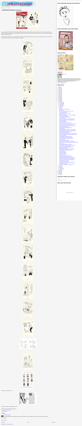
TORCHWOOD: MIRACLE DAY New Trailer (66, 156)
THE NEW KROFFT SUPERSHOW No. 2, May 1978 (67, 129)
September (61, 105)
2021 (59, 91)
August (60, 106)
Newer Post (3, 422)
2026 (59, 86)
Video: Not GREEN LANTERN (64, 132)
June (60, 108)
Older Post (53, 422)
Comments (60, 180)
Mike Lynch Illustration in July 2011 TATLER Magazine (67, 130)
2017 (59, 95)
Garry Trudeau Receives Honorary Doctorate (66, 138)
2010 (59, 170)
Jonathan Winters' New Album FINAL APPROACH (67, 162)
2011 (59, 101)
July (60, 107)
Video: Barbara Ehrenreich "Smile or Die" (65, 144)
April (60, 166)
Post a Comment (4, 420)
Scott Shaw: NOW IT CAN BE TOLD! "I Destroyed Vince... (68, 133)
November (61, 103)
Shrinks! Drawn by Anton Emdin (64, 140)
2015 (59, 97)
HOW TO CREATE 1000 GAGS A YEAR (65, 127)
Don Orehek (6, 408)
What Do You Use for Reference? (64, 109)
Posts (59, 178)
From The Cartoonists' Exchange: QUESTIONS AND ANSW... (68, 142)
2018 (59, 94)
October (60, 104)
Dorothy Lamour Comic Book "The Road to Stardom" (67, 125)
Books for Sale (61, 110)
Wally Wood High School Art (63, 148)
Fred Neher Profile (62, 128)
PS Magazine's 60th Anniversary (64, 126)
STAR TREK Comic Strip (63, 163)
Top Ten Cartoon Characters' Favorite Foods (66, 124)
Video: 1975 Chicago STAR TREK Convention (66, 111)
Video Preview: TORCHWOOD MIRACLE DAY (66, 147)
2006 (59, 174)
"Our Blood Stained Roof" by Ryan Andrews (66, 137)
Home (28, 422)
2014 (59, 98)
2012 (59, 100)
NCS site (10, 390)
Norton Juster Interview (62, 135)
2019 (59, 93)
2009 (59, 171)
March (60, 167)
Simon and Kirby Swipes (63, 112)
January (60, 169)
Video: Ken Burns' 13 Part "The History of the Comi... (67, 145)
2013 (59, 99)
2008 (59, 172)
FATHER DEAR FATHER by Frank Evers (11, 10)
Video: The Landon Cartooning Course (65, 122)
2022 (59, 90)
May (60, 165)
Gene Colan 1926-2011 (62, 121)
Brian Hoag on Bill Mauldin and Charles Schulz (66, 164)
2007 (59, 173)
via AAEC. (16, 406)
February (60, 168)
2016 (59, 96)
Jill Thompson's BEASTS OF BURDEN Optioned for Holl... (68, 134)
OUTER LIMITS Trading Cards (64, 161)
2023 (59, 89)
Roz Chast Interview (62, 139)
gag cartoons (5, 411)
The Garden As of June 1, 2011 (64, 160)
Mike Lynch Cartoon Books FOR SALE (65, 146)
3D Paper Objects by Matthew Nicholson (65, 136)
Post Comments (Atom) (9, 424)
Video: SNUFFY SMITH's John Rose (64, 113)
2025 (59, 87)
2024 (59, 88)
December (61, 102)
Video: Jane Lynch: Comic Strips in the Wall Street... (67, 159)
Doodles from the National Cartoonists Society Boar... (67, 157)
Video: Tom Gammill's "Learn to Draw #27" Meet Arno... (67, 123)
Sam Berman (61, 143)
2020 (59, 92)
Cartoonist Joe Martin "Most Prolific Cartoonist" (66, 158)
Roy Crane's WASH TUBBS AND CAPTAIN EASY (67, 141)
